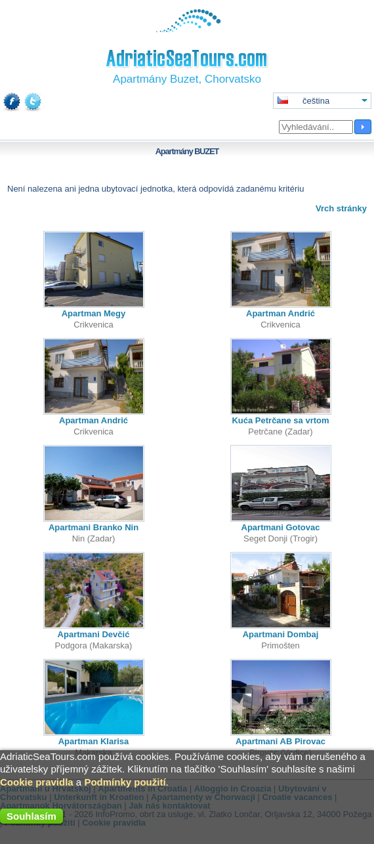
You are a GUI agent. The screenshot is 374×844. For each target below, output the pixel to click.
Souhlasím (31, 816)
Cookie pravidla (36, 782)
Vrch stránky (341, 208)
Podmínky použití (124, 782)
